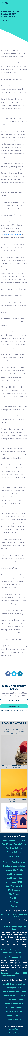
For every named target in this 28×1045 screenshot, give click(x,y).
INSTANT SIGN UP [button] (14, 706)
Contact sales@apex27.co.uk (14, 996)
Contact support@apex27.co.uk (14, 992)
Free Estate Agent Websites (14, 866)
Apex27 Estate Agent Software (14, 844)
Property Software (14, 852)
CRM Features (14, 894)
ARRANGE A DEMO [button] (14, 700)
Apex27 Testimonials (14, 878)
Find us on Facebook (14, 1008)
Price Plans (14, 898)
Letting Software (14, 856)
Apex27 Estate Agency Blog (14, 984)
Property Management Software (14, 840)
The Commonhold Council (12, 234)
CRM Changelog (14, 890)
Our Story (14, 902)
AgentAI (14, 906)
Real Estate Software (14, 848)
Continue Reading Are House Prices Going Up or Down (14, 951)
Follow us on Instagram (14, 1004)
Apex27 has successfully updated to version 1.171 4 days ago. (14, 915)
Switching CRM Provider (14, 870)
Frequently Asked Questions (14, 862)
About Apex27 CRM (14, 882)
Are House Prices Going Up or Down (14, 928)
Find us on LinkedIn (14, 1016)
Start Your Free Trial (14, 886)
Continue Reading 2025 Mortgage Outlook (14, 974)
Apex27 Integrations (14, 874)
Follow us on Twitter (14, 1012)
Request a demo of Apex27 (14, 1000)
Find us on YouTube (14, 1019)
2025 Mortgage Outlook (14, 957)
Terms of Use (14, 1029)
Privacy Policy (14, 1033)
